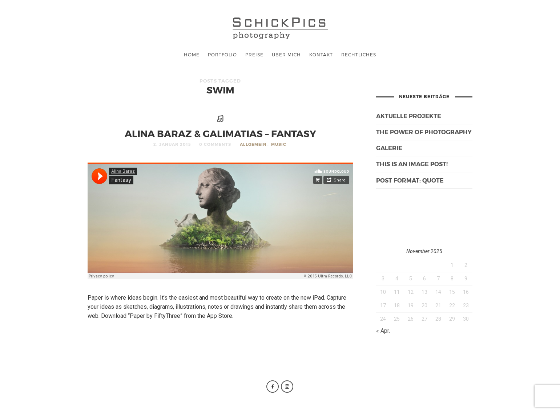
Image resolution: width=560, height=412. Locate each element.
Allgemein (253, 144)
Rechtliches (358, 54)
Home (192, 54)
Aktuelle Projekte (408, 115)
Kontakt (321, 54)
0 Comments (215, 144)
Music (278, 144)
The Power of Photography (424, 131)
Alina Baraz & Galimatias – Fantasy (220, 133)
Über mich (286, 54)
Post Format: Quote (410, 180)
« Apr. (383, 330)
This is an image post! (412, 163)
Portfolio (222, 54)
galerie (389, 147)
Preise (254, 54)
